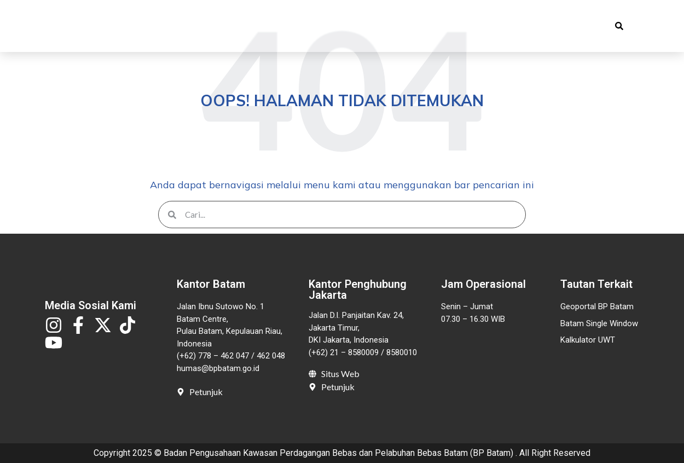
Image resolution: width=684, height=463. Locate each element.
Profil (232, 27)
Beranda (173, 26)
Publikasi (299, 27)
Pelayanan (377, 27)
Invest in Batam (463, 26)
